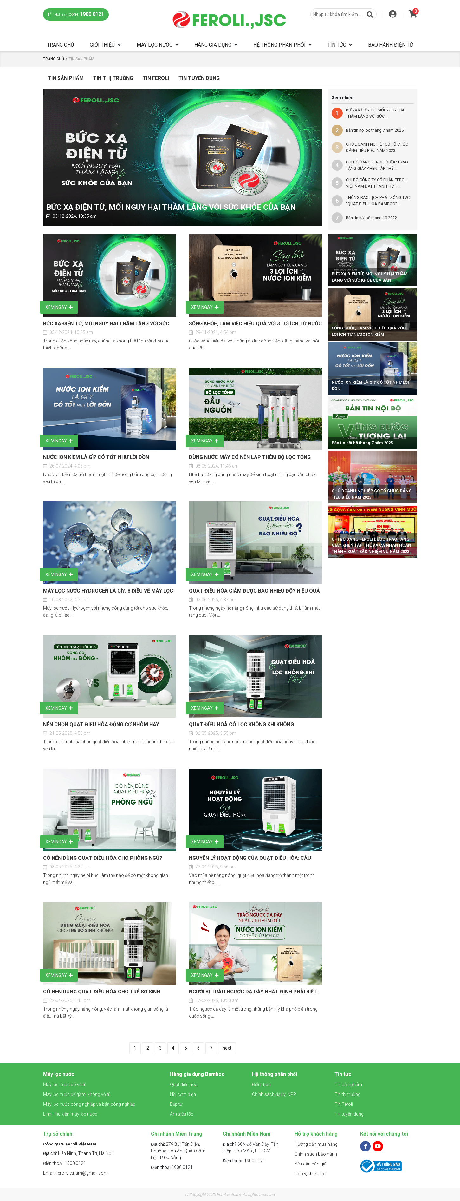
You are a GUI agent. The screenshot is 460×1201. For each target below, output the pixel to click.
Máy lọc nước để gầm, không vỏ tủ (77, 1094)
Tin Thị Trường (113, 78)
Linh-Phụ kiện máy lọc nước (70, 1114)
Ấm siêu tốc (181, 1114)
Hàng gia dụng (212, 45)
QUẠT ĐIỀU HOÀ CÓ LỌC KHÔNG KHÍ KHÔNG (241, 724)
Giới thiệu (102, 45)
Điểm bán (261, 1084)
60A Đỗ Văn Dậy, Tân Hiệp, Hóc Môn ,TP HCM (250, 1147)
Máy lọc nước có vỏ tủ (65, 1084)
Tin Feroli (156, 78)
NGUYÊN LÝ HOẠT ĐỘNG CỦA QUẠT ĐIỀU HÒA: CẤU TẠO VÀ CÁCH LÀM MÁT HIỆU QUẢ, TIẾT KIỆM (250, 858)
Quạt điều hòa (184, 1084)
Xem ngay (59, 307)
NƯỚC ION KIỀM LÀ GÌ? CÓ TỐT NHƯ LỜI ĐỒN (96, 457)
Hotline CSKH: (76, 14)
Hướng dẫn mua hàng (316, 1144)
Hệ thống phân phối (279, 45)
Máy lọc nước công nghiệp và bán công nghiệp (89, 1104)
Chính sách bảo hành (316, 1154)
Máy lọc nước (154, 45)
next (227, 1048)
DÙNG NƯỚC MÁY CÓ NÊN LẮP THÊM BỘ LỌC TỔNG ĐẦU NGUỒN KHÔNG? (250, 457)
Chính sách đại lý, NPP (274, 1094)
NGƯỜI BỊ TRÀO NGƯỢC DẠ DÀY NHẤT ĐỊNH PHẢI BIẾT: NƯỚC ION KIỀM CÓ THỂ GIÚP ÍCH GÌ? (253, 992)
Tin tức (336, 45)
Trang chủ (60, 45)
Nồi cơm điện (183, 1094)
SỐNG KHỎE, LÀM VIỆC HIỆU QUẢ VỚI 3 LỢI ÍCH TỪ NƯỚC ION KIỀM (255, 324)
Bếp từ (176, 1104)
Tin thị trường (347, 1094)
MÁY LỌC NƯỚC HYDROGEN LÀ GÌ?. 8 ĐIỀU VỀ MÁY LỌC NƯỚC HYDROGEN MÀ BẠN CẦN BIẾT (108, 591)
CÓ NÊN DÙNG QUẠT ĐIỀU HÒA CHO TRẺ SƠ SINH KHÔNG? (101, 992)
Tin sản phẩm (66, 78)
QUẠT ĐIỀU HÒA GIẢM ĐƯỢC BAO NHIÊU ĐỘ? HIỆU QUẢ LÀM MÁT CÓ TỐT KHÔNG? (254, 591)
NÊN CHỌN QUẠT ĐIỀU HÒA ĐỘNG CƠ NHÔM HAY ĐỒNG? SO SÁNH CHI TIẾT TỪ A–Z (101, 724)
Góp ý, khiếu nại (310, 1173)
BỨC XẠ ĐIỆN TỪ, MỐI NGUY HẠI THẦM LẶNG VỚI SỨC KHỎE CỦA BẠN (171, 207)
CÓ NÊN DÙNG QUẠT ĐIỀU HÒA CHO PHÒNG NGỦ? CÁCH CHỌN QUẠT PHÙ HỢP (102, 858)
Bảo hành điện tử (390, 45)
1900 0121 (172, 1167)
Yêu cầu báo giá (311, 1163)
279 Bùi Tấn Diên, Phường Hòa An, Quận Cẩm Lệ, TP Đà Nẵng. (178, 1151)
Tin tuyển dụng (199, 78)
